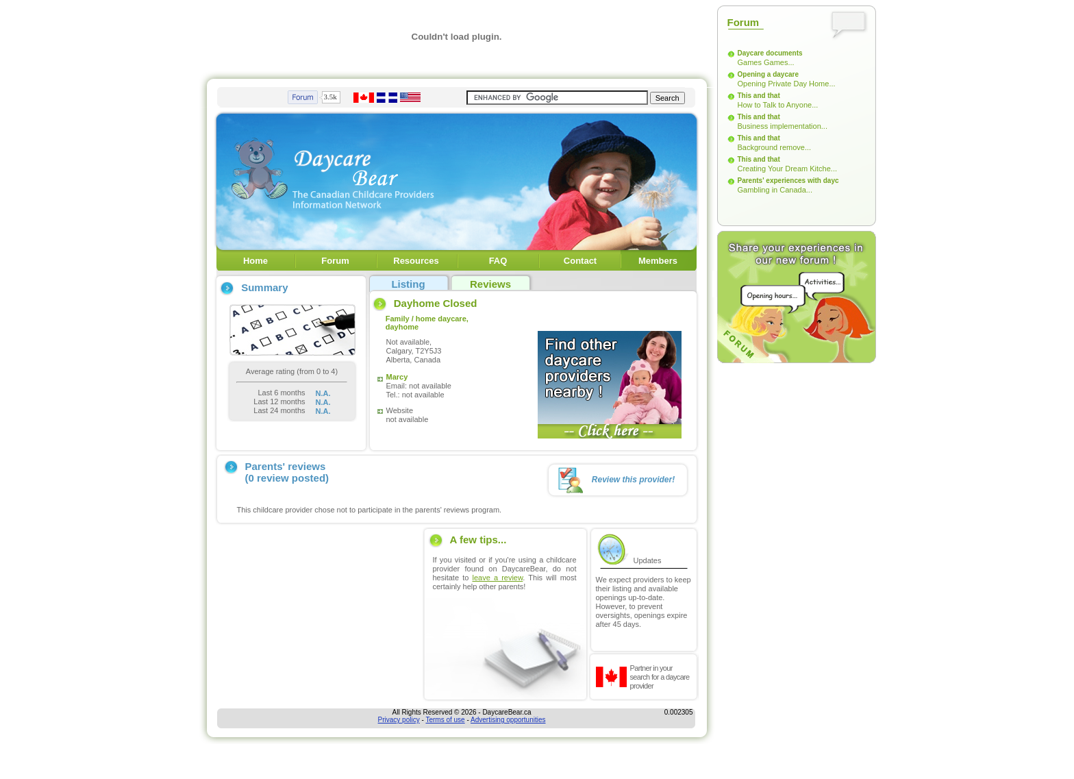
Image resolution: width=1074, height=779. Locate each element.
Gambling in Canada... (775, 190)
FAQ (498, 261)
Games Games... (766, 62)
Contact (580, 261)
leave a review (497, 577)
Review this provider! (633, 479)
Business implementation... (782, 126)
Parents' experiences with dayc (788, 180)
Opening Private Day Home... (787, 83)
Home (255, 261)
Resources (415, 261)
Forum (335, 261)
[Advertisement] (318, 614)
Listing (408, 284)
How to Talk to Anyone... (778, 105)
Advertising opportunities (508, 720)
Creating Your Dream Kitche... (788, 168)
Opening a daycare (768, 74)
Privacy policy (399, 720)
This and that (759, 95)
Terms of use (444, 720)
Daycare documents (770, 53)
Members (657, 261)
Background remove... (775, 147)
